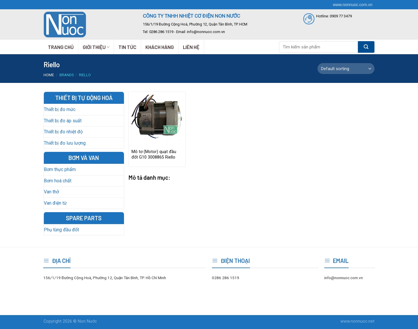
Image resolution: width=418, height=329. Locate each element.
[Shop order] (346, 68)
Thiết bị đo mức (59, 109)
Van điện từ (55, 203)
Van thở (51, 192)
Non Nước (87, 321)
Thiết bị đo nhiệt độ (63, 131)
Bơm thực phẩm (60, 169)
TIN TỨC (127, 47)
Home (49, 75)
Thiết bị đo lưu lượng (65, 143)
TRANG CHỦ (61, 47)
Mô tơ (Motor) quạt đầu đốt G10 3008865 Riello (153, 154)
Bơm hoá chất (57, 180)
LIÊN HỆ (191, 47)
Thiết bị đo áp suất (63, 120)
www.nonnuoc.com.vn (352, 4)
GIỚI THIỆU (96, 47)
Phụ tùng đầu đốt (61, 229)
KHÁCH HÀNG (159, 47)
